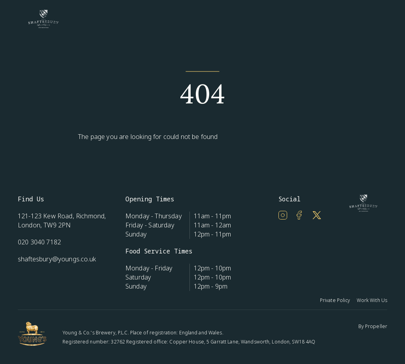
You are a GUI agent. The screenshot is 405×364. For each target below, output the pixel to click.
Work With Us (372, 300)
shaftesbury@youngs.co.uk (57, 259)
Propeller (376, 326)
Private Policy (335, 300)
